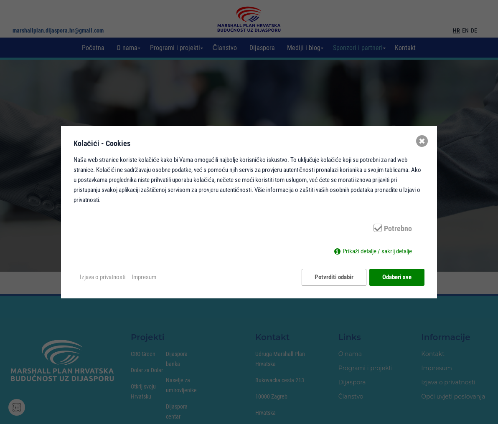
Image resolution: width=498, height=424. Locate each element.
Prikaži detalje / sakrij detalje (377, 251)
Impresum (144, 277)
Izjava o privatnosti (102, 277)
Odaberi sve (397, 277)
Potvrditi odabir (334, 277)
